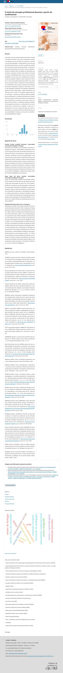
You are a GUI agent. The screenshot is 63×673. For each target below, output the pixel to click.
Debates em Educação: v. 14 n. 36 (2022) (30, 469)
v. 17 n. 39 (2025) (19, 6)
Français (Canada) (9, 499)
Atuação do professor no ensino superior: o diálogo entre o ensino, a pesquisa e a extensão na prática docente (33, 476)
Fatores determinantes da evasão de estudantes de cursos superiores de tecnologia (30, 472)
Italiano (7, 501)
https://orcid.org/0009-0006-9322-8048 (13, 25)
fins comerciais (51, 139)
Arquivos (11, 6)
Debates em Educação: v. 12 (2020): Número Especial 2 (27, 478)
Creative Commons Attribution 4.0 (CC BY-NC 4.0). (41, 656)
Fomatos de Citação (43, 86)
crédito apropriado (53, 133)
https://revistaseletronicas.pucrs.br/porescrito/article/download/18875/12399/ (20, 408)
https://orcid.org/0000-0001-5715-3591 (13, 31)
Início (6, 6)
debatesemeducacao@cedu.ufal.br (18, 653)
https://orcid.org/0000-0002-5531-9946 (13, 37)
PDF (41, 55)
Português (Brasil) (9, 503)
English (7, 494)
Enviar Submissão (10, 485)
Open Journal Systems (10, 553)
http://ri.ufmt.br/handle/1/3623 (23, 265)
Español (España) (9, 496)
